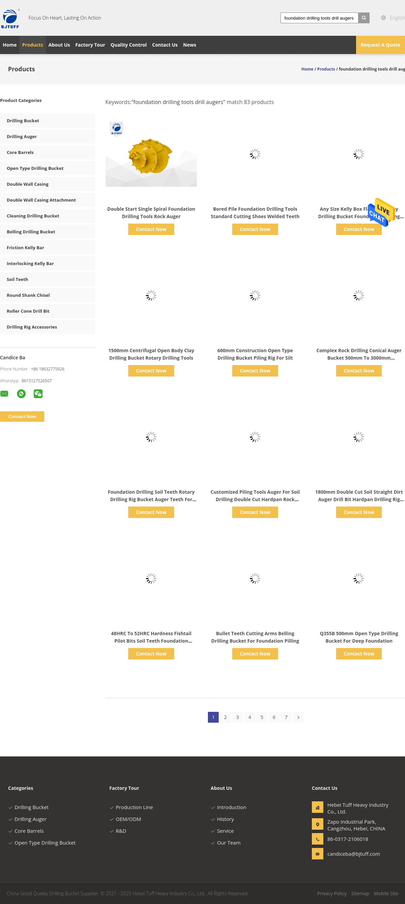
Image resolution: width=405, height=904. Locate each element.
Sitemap (360, 893)
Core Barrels (20, 152)
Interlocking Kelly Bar (30, 263)
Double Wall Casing (28, 184)
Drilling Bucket (23, 121)
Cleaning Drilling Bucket (33, 216)
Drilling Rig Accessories (32, 327)
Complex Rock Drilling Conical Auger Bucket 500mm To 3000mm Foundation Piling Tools (359, 357)
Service (222, 830)
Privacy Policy (332, 893)
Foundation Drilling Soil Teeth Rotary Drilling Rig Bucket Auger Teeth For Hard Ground (151, 499)
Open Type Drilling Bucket (35, 168)
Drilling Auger (22, 136)
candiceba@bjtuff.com (348, 853)
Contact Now (151, 229)
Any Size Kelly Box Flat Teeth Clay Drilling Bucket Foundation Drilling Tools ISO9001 (359, 216)
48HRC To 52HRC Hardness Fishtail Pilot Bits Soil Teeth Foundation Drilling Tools (151, 640)
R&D (117, 830)
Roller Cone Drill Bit (28, 311)
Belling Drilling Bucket (31, 232)
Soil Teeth (17, 279)
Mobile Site (386, 893)
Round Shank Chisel (28, 295)
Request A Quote (380, 45)
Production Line (131, 807)
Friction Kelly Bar (25, 247)
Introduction (228, 807)
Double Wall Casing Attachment (41, 200)
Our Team (226, 842)
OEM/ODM (125, 819)
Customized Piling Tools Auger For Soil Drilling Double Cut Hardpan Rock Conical (255, 499)
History (222, 819)
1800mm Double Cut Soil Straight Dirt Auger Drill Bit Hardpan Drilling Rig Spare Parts (359, 499)
